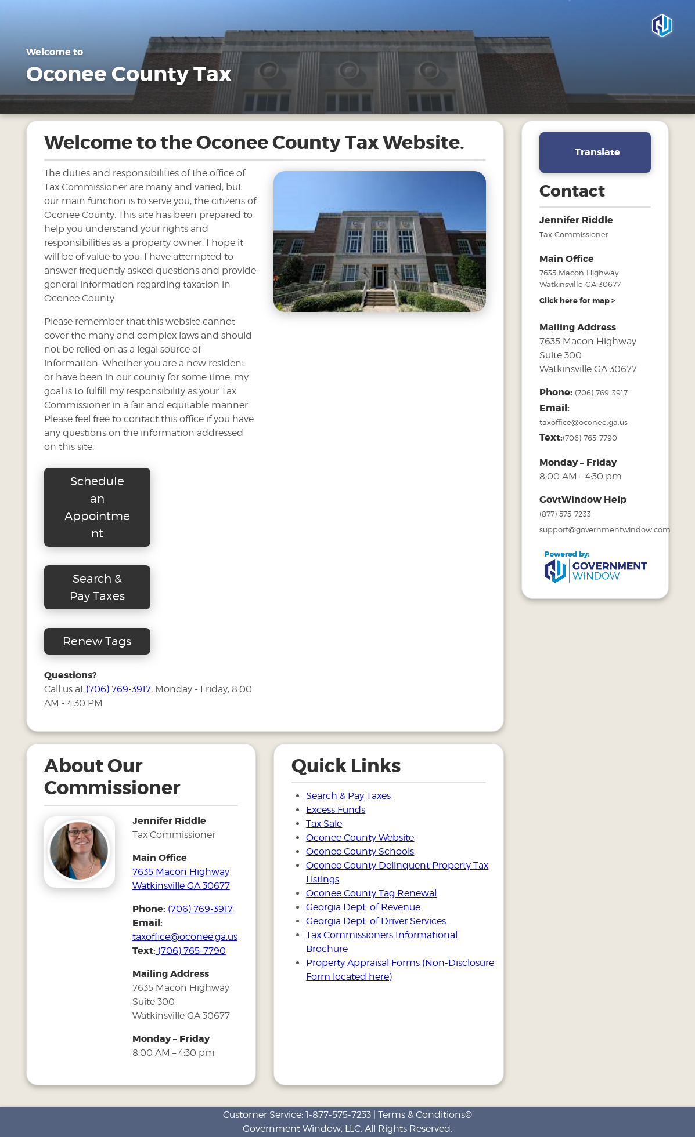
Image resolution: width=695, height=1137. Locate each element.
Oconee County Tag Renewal (371, 893)
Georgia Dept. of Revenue (363, 907)
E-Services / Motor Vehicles (133, 101)
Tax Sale (324, 101)
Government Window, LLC (302, 1128)
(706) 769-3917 (118, 689)
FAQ (222, 101)
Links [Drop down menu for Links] (269, 101)
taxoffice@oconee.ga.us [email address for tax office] (184, 936)
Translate (597, 152)
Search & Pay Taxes (403, 101)
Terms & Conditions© (425, 1114)
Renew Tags (97, 641)
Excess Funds (335, 809)
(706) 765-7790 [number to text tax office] (191, 950)
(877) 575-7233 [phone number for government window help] (565, 513)
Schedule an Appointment (97, 507)
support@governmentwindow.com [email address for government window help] (605, 529)
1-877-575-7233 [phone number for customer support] (338, 1114)
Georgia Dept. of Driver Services (376, 921)
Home (40, 101)
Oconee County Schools (360, 851)
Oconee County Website (360, 837)
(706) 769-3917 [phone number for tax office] (200, 908)
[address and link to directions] (577, 301)
